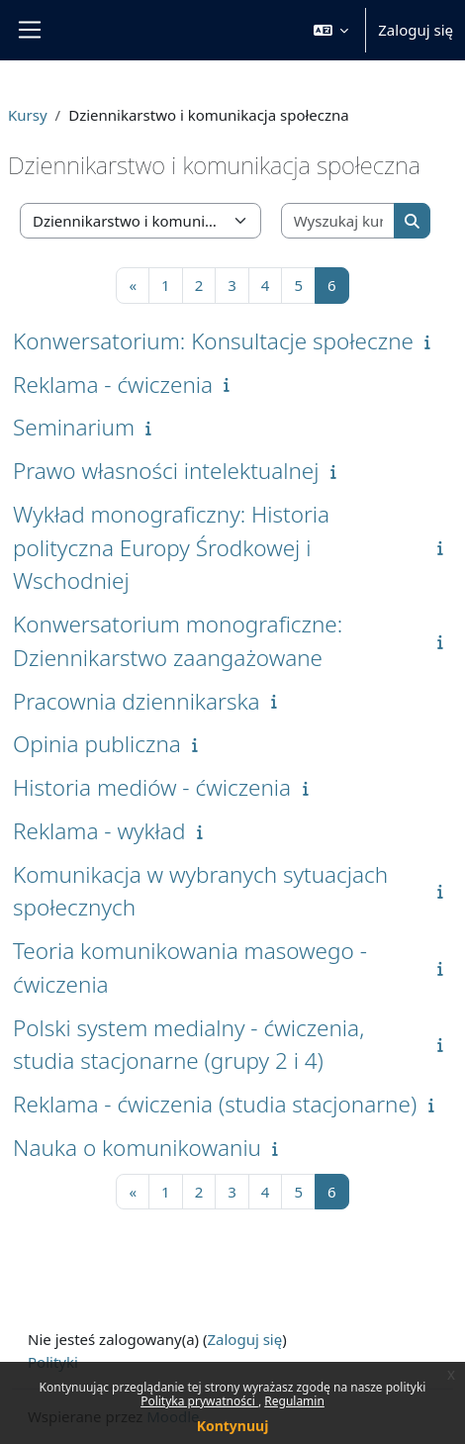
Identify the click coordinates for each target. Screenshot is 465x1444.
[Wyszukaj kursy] (339, 221)
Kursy (27, 115)
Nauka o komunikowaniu (137, 1147)
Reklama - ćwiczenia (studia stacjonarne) (215, 1104)
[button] (331, 30)
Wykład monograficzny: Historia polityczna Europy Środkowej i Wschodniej (171, 548)
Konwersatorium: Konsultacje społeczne (213, 341)
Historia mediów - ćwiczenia (152, 787)
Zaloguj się (415, 30)
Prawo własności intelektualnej (166, 470)
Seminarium (74, 427)
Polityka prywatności (199, 1401)
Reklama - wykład (99, 831)
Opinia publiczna (97, 743)
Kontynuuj (233, 1425)
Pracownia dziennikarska (136, 701)
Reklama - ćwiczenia (113, 384)
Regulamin (294, 1401)
